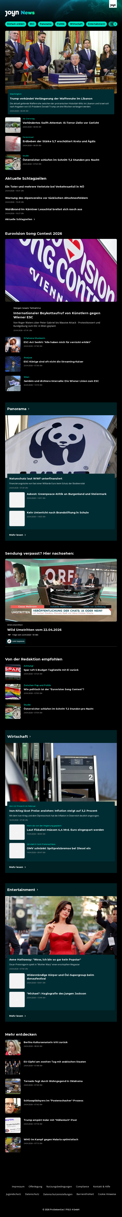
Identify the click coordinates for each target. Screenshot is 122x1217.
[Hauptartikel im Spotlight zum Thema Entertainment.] (22, 889)
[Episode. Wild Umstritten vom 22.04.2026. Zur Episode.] (61, 597)
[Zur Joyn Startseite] (113, 4)
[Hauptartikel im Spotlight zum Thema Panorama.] (18, 408)
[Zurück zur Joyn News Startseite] (20, 13)
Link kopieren (15, 641)
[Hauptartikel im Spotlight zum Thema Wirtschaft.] (19, 736)
